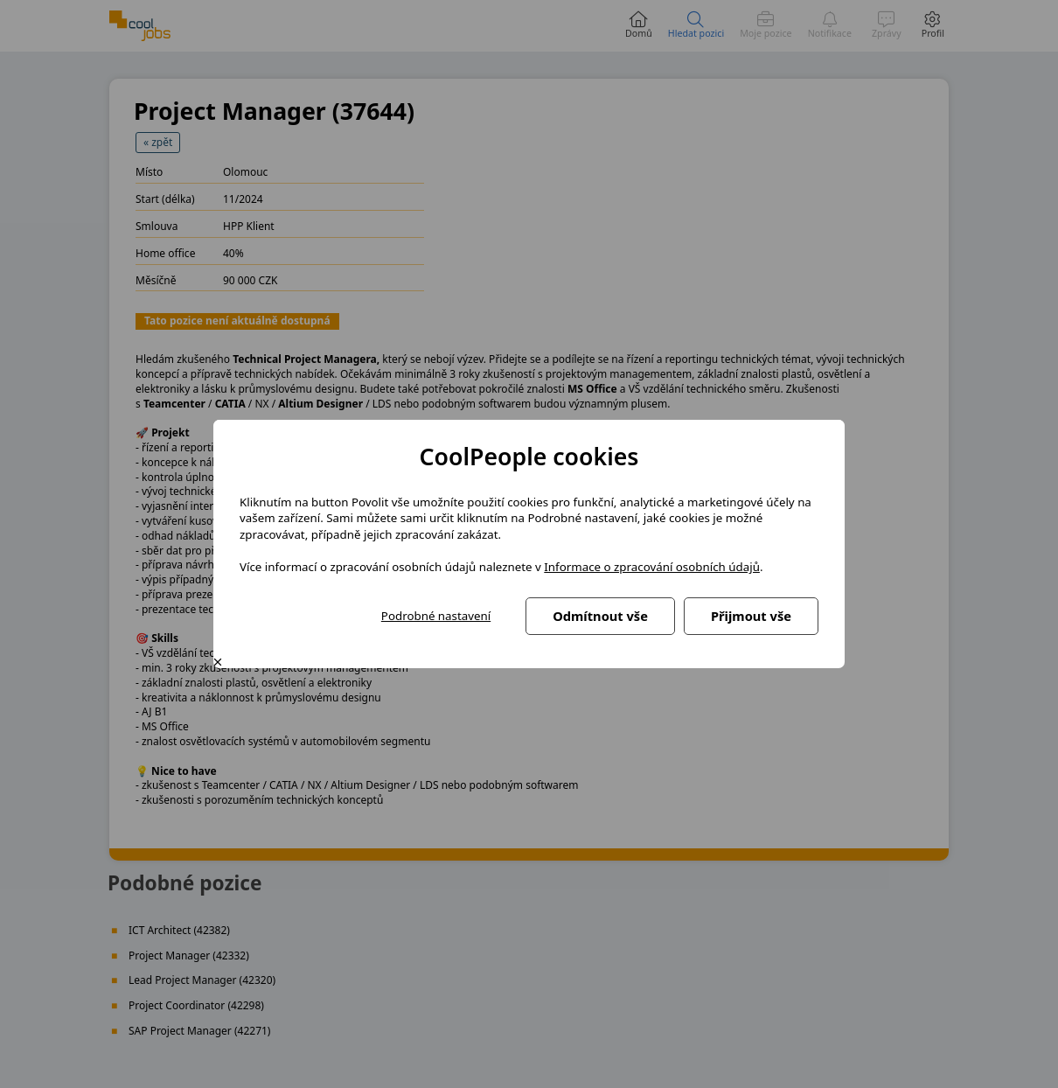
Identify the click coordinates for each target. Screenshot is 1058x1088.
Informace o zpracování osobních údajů (652, 567)
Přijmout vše (751, 615)
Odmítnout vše (600, 615)
